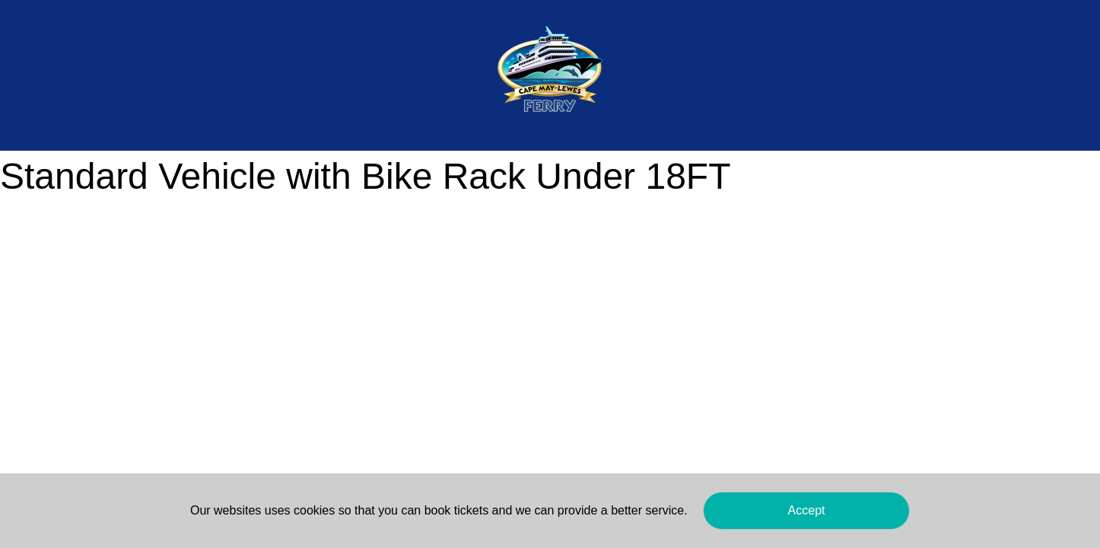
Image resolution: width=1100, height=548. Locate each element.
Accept (806, 510)
